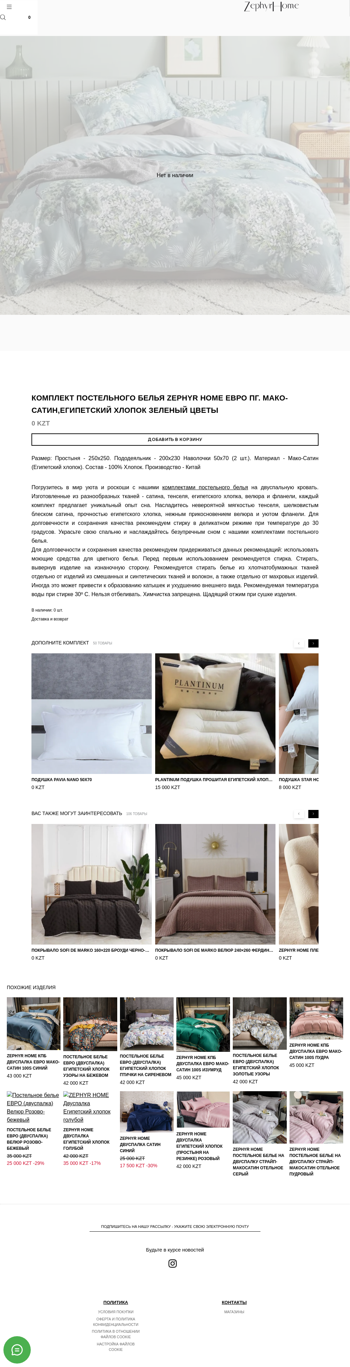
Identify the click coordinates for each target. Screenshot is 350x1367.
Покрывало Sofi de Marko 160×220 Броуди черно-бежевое (91, 950)
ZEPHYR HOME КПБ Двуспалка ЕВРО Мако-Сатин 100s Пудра (316, 1051)
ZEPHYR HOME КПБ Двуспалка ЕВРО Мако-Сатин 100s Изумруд (202, 1063)
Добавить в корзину (175, 439)
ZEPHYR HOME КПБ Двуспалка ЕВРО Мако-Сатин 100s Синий (33, 1062)
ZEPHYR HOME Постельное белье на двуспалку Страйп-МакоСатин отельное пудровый (315, 1162)
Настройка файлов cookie (116, 1347)
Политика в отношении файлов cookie (116, 1334)
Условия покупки (116, 1312)
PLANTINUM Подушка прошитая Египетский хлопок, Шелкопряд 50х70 (215, 779)
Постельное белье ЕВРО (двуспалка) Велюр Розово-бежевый (29, 1160)
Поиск (3, 17)
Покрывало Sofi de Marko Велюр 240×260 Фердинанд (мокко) (215, 950)
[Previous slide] (299, 643)
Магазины (234, 1312)
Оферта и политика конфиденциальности (115, 1322)
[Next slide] (313, 643)
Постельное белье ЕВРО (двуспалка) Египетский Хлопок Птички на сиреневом (146, 1065)
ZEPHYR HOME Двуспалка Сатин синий (140, 1144)
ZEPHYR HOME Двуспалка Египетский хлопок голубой (86, 1150)
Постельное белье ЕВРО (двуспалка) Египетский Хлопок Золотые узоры (256, 1064)
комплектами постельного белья (205, 487)
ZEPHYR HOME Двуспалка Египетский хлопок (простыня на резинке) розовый (199, 1146)
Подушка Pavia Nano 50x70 (61, 779)
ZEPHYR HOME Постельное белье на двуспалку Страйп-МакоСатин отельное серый (258, 1162)
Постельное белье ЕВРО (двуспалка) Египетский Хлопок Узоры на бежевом (86, 1066)
